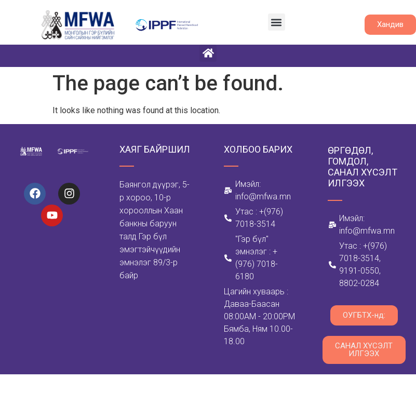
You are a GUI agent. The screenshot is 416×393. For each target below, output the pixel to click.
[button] (276, 22)
